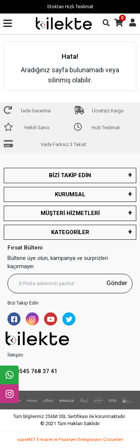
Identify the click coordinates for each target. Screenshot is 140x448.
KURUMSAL (70, 194)
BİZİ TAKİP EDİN (70, 175)
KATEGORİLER (70, 232)
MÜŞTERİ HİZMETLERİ (70, 213)
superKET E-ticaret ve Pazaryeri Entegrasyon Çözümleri (70, 439)
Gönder (116, 283)
